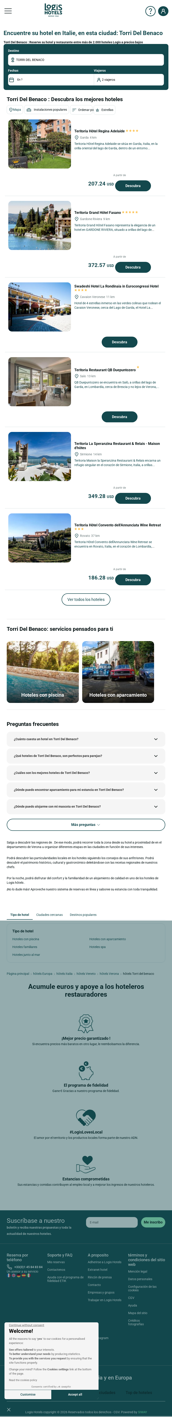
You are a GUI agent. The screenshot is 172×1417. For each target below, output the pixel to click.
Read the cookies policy (23, 1380)
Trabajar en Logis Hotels (104, 1300)
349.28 (101, 496)
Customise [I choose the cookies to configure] (28, 1394)
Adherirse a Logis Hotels (104, 1262)
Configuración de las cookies (142, 1288)
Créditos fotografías (136, 1322)
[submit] (153, 1222)
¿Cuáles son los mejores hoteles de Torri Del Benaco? (52, 773)
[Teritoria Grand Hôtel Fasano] (39, 225)
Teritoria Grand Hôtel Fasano (106, 212)
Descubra (133, 186)
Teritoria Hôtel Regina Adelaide (106, 131)
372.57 (101, 265)
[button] (8, 1409)
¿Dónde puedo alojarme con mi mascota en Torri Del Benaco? (57, 806)
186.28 (101, 578)
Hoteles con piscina (25, 939)
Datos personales (140, 1279)
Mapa (15, 110)
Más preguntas (86, 825)
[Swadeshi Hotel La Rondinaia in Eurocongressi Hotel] (39, 306)
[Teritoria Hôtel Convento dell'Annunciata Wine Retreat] (39, 538)
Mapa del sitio (137, 1313)
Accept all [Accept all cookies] (75, 1394)
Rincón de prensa (100, 1277)
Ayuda (132, 1305)
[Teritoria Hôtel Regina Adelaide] (39, 144)
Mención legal (137, 1271)
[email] (112, 1222)
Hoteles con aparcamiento (107, 939)
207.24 (101, 184)
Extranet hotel (97, 1269)
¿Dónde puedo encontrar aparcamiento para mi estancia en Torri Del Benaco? (69, 790)
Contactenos (56, 1269)
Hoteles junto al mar (26, 954)
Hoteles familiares (24, 947)
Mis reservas (56, 1262)
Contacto (94, 1285)
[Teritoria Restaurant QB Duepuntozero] (39, 381)
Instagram (96, 1339)
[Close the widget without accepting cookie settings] (26, 1325)
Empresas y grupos (101, 1292)
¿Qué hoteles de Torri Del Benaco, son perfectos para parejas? (58, 756)
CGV (131, 1298)
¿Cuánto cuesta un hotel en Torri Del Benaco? (46, 739)
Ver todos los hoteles (86, 599)
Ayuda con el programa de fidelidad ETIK (65, 1279)
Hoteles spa (97, 947)
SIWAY (142, 1412)
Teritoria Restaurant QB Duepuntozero (106, 370)
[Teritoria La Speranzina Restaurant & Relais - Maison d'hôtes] (39, 456)
